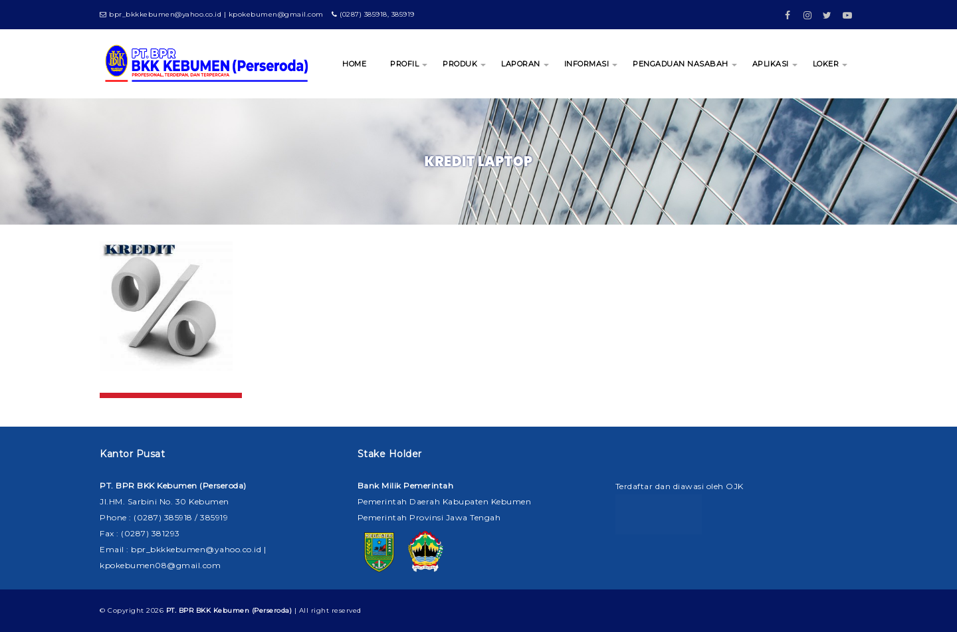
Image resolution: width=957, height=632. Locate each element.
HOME (354, 63)
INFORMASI (586, 63)
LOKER (826, 63)
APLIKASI (770, 63)
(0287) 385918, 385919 (373, 14)
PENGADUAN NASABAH (680, 63)
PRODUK (460, 63)
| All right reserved (264, 610)
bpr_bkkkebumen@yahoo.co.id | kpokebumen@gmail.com (212, 14)
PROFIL (404, 63)
